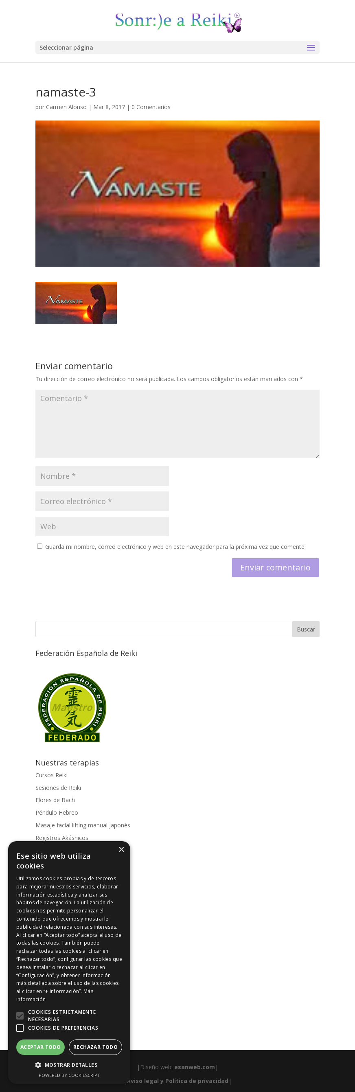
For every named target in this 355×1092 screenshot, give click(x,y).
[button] (20, 1016)
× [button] (121, 850)
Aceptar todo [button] (40, 1047)
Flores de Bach (55, 800)
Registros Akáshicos (61, 838)
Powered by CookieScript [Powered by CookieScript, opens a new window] (69, 1075)
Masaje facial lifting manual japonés (82, 825)
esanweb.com (194, 1067)
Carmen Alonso (66, 107)
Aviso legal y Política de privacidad (177, 1081)
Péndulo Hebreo (56, 812)
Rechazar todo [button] (95, 1047)
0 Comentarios (151, 107)
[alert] (69, 962)
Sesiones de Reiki (58, 788)
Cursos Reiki (51, 775)
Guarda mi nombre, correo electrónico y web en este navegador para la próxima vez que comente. (175, 546)
